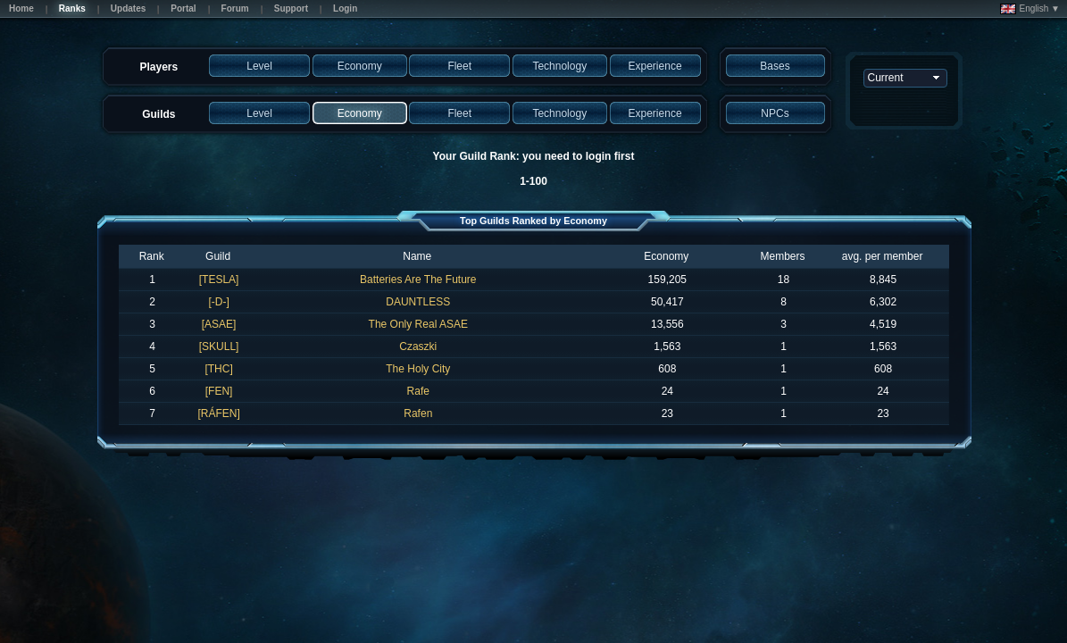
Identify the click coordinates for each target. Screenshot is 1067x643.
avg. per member (882, 256)
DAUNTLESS (418, 302)
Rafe (418, 391)
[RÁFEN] (218, 413)
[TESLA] (219, 279)
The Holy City (418, 369)
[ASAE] (219, 324)
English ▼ (1030, 9)
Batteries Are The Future (418, 279)
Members (783, 256)
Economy (666, 256)
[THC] (218, 369)
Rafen (418, 413)
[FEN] (219, 391)
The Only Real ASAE (418, 324)
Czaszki (418, 346)
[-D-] (218, 302)
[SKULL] (219, 346)
